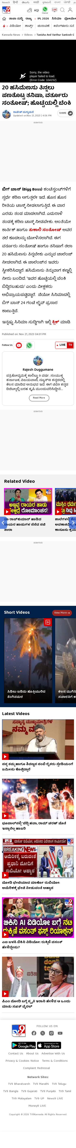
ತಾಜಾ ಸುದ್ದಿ (16, 18)
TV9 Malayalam (21, 1098)
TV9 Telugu (59, 1084)
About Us (32, 1053)
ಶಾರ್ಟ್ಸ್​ (29, 26)
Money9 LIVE (37, 1106)
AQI (36, 10)
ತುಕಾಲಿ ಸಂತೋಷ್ (45, 230)
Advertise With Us (53, 1053)
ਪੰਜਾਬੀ (67, 2)
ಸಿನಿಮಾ (56, 18)
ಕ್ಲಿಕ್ (55, 322)
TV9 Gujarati (29, 1091)
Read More (39, 398)
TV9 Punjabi (48, 1091)
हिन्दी (16, 2)
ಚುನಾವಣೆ (43, 26)
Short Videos (17, 613)
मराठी (36, 2)
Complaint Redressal (36, 1068)
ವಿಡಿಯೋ (15, 26)
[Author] (6, 114)
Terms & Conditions (55, 1061)
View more (62, 612)
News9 (6, 2)
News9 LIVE (55, 1098)
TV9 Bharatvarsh (19, 1084)
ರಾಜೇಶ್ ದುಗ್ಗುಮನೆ (23, 112)
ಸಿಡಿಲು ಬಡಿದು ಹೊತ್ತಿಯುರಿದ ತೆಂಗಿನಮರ (26, 694)
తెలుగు (26, 2)
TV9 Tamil (65, 1091)
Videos (28, 35)
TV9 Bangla (10, 1091)
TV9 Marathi (41, 1084)
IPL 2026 (43, 18)
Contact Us (15, 1053)
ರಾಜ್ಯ (29, 18)
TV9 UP (39, 1098)
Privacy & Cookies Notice (22, 1061)
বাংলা (57, 2)
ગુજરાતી (46, 2)
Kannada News (11, 35)
